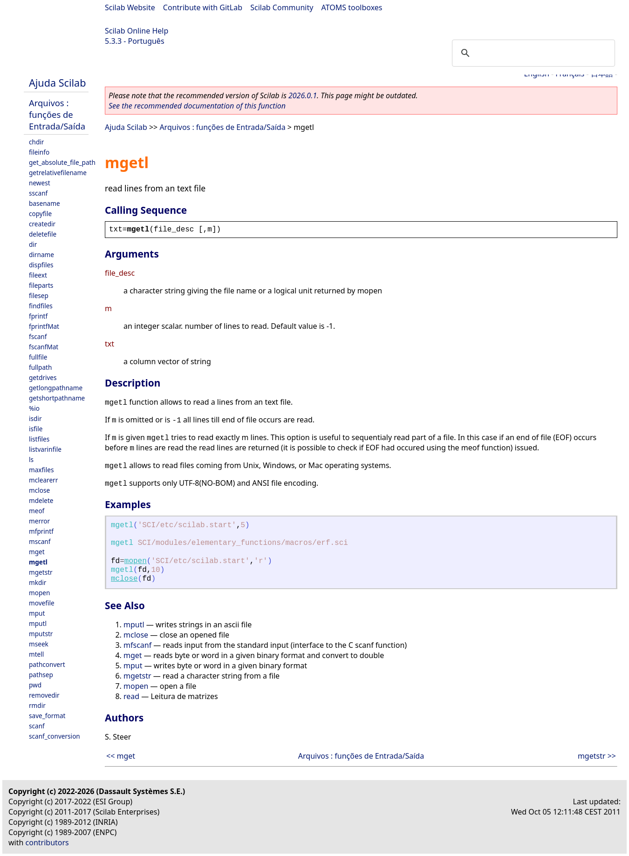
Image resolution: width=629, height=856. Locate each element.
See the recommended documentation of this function (197, 106)
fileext (38, 275)
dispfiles (41, 264)
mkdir (37, 582)
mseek (38, 643)
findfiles (41, 305)
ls (31, 459)
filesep (38, 295)
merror (39, 520)
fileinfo (39, 152)
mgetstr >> (597, 756)
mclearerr (43, 480)
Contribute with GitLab (202, 7)
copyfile (40, 213)
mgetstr (41, 572)
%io (34, 408)
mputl (38, 623)
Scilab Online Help (136, 31)
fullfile (38, 357)
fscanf (38, 336)
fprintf (38, 316)
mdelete (41, 500)
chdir (36, 141)
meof (36, 510)
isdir (35, 418)
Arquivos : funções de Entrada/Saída (57, 114)
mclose (39, 490)
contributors (47, 842)
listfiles (39, 439)
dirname (41, 254)
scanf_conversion (54, 736)
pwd (35, 684)
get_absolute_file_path (62, 162)
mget (37, 551)
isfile (35, 428)
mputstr (41, 633)
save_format (47, 715)
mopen (39, 592)
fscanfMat (43, 346)
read (131, 696)
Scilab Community (281, 7)
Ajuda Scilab (57, 82)
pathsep (41, 674)
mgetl (38, 561)
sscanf (38, 193)
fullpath (40, 367)
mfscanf (137, 645)
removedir (44, 695)
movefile (42, 602)
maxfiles (41, 469)
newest (39, 182)
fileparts (41, 285)
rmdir (37, 705)
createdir (42, 223)
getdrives (43, 377)
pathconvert (47, 664)
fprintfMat (44, 326)
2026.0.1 (302, 95)
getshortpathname (57, 398)
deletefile (42, 234)
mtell (36, 654)
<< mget (120, 756)
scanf (37, 725)
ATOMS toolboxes (352, 7)
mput (37, 613)
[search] (532, 53)
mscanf (39, 541)
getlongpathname (55, 387)
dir (33, 244)
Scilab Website (130, 7)
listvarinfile (45, 449)
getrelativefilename (58, 172)
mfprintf (41, 531)
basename (44, 203)
